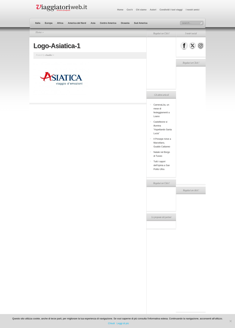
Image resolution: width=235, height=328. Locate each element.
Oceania (125, 23)
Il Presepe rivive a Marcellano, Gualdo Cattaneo (162, 143)
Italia (37, 23)
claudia (48, 55)
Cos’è (130, 9)
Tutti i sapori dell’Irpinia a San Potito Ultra (161, 165)
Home (120, 9)
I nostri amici (192, 9)
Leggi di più (123, 323)
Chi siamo (141, 9)
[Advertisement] (161, 63)
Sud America (140, 23)
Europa (48, 23)
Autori (153, 9)
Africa (60, 23)
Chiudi (111, 323)
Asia (93, 23)
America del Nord (77, 23)
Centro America (108, 23)
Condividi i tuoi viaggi (171, 9)
